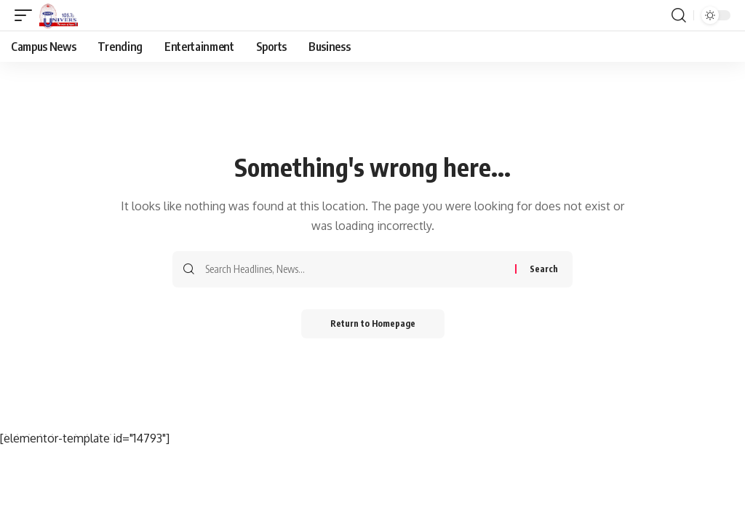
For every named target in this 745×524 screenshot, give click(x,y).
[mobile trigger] (27, 15)
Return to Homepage (372, 323)
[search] (679, 15)
